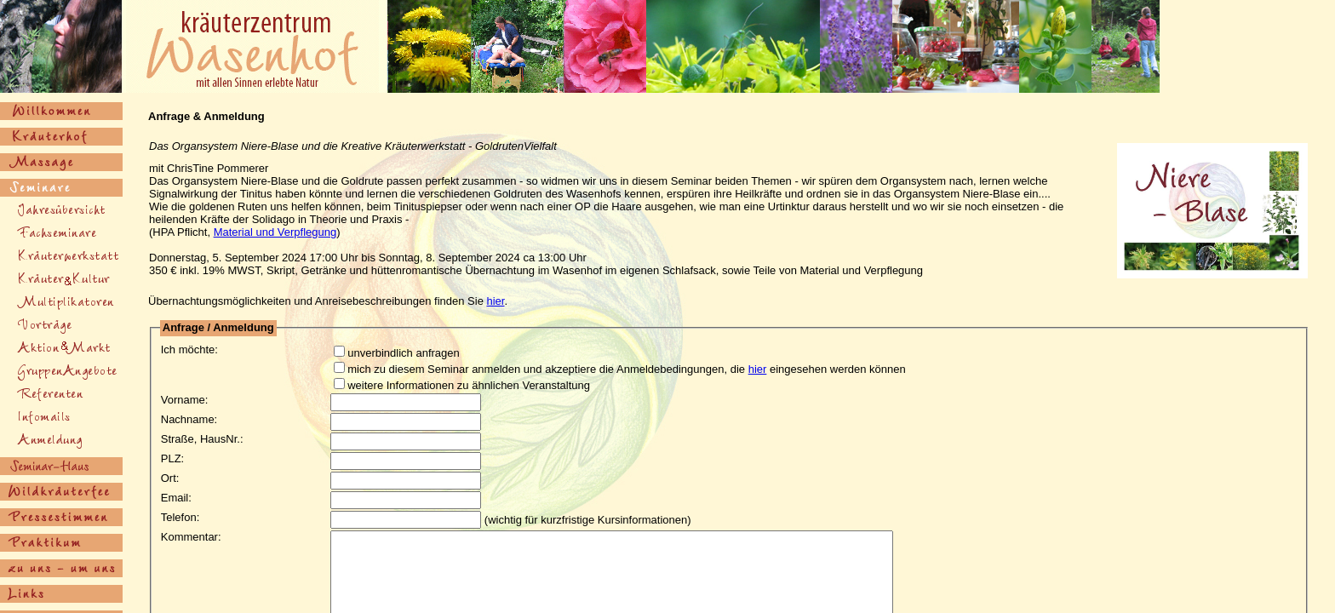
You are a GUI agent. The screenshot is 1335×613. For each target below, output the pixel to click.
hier (496, 301)
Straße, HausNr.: (202, 439)
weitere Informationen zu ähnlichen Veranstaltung (457, 385)
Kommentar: (191, 536)
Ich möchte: (189, 349)
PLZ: (172, 458)
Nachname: (189, 419)
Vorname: (185, 399)
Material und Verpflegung (275, 232)
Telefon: (180, 517)
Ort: (170, 478)
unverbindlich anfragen (392, 353)
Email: (176, 497)
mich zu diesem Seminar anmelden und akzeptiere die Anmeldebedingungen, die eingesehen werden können (615, 369)
